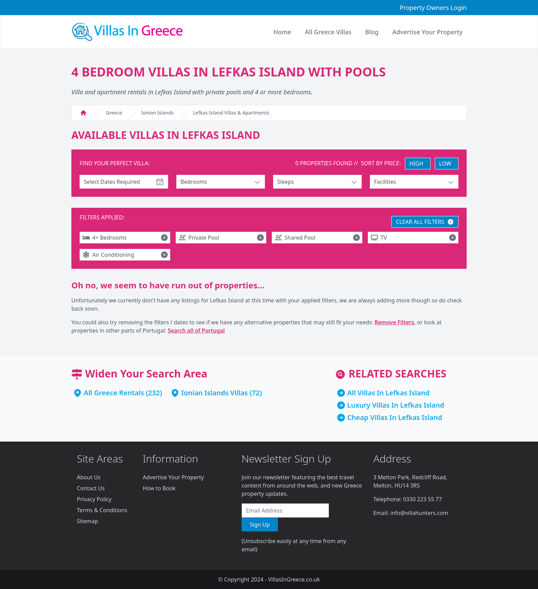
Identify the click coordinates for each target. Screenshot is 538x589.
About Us (89, 477)
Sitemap (87, 521)
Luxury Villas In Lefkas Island (395, 405)
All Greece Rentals (114, 392)
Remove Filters (394, 322)
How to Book (159, 488)
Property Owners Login (433, 7)
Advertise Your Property (173, 477)
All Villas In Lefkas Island (388, 392)
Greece (114, 112)
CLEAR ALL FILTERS (425, 222)
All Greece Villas (328, 32)
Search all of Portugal (196, 330)
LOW (445, 163)
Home (282, 32)
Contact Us (91, 488)
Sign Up (260, 524)
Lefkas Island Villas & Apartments (231, 112)
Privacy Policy (94, 499)
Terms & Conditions (102, 510)
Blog (371, 32)
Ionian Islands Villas (214, 392)
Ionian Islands (157, 112)
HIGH (416, 163)
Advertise (427, 32)
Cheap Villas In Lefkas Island (394, 417)
